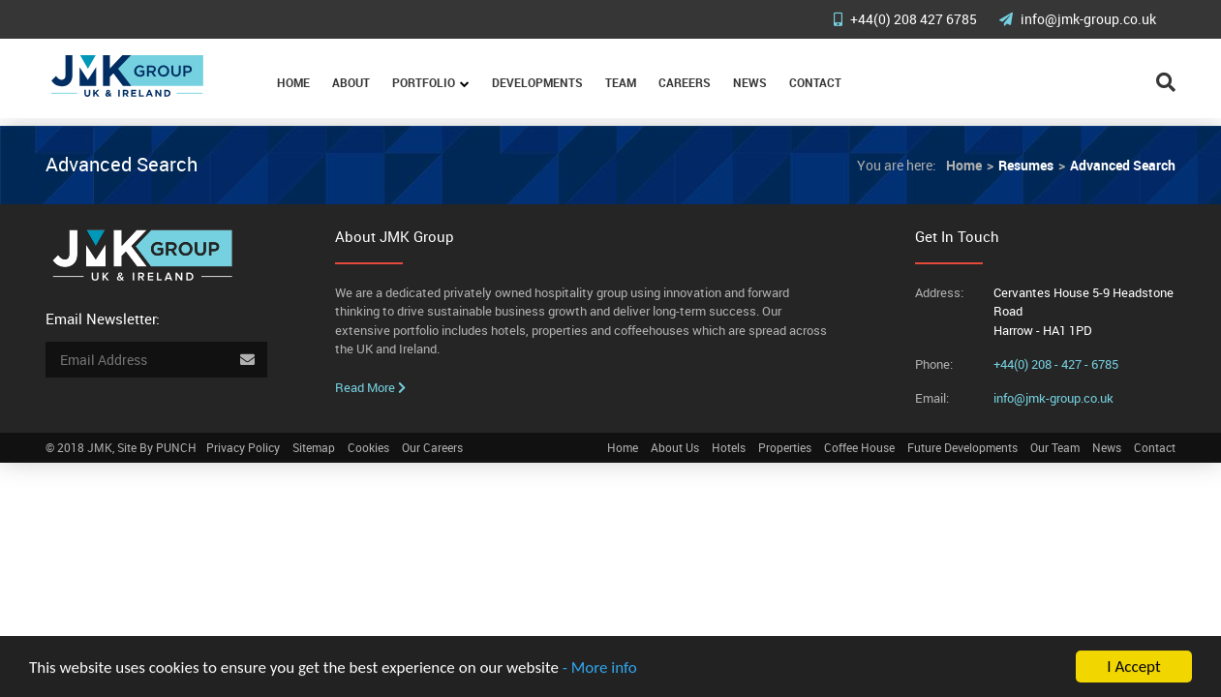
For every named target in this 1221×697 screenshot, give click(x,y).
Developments (537, 82)
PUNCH (176, 447)
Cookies (368, 447)
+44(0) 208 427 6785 (907, 19)
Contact (815, 82)
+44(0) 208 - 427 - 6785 (1055, 364)
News (750, 82)
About (351, 82)
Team (620, 82)
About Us (675, 447)
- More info (600, 668)
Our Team (1055, 447)
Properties (784, 447)
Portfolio (423, 82)
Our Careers (432, 447)
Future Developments (962, 447)
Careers (684, 82)
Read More (370, 387)
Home (293, 82)
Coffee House (859, 447)
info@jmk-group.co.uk (1077, 19)
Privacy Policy (243, 447)
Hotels (729, 447)
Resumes (1025, 165)
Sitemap (313, 447)
